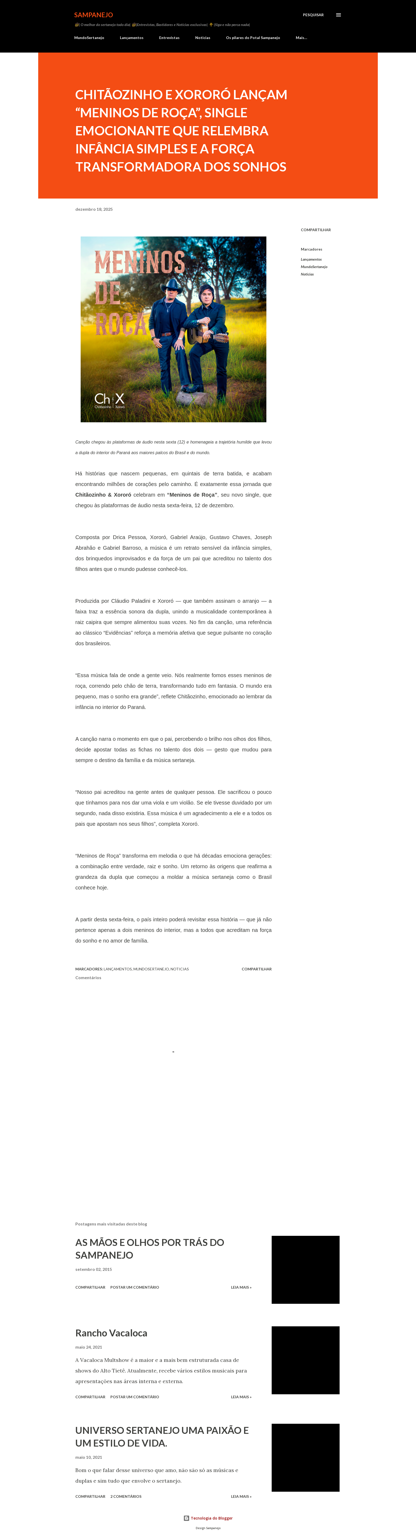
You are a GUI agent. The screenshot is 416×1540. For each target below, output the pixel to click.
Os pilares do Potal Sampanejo (253, 37)
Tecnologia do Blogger (208, 1518)
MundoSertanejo (89, 37)
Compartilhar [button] (316, 229)
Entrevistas (169, 37)
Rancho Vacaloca (111, 1333)
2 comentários (125, 1496)
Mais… (301, 37)
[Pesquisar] (313, 15)
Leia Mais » (241, 1287)
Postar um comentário (134, 1287)
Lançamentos (132, 37)
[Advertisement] (165, 1155)
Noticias (202, 37)
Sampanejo (93, 15)
